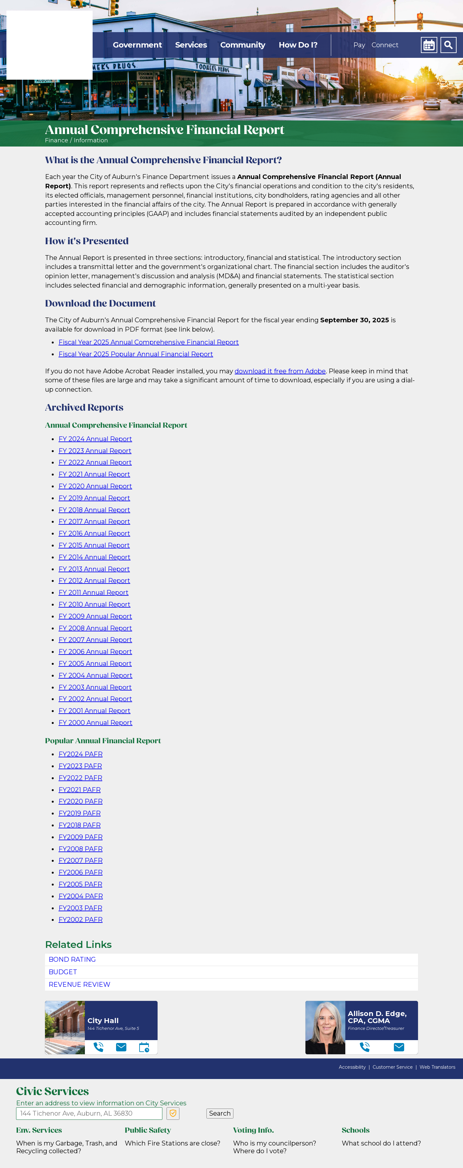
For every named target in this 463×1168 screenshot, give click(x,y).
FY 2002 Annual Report (95, 699)
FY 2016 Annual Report (94, 533)
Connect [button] (385, 45)
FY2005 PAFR (80, 884)
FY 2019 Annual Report (94, 498)
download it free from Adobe (280, 371)
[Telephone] (98, 1047)
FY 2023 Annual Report (95, 451)
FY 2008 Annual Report (95, 628)
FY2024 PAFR (81, 754)
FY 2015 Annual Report (94, 545)
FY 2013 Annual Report (94, 569)
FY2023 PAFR (80, 766)
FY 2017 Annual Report (94, 521)
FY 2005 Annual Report (95, 663)
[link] (49, 45)
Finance (56, 140)
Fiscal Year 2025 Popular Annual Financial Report (136, 354)
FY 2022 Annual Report (95, 462)
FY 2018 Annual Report (94, 510)
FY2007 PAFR (81, 860)
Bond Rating (72, 959)
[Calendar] (429, 45)
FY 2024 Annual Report (95, 439)
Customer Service (393, 1067)
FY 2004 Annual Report (95, 675)
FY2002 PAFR (81, 919)
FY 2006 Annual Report (95, 651)
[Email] (121, 1047)
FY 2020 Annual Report (95, 486)
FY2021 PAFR (80, 790)
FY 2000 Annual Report (95, 723)
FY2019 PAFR (80, 813)
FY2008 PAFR (81, 849)
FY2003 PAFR (80, 908)
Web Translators (437, 1067)
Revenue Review (79, 984)
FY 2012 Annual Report (94, 580)
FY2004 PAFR (81, 896)
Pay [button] (359, 45)
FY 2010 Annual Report (95, 604)
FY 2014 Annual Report (95, 557)
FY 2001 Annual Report (95, 711)
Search (220, 1113)
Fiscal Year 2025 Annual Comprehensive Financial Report (149, 342)
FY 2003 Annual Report (95, 687)
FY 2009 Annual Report (95, 616)
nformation (92, 140)
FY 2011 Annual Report (94, 592)
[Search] (448, 45)
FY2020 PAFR (81, 801)
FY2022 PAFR (80, 778)
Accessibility (352, 1067)
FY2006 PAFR (81, 872)
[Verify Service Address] (173, 1113)
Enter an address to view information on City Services (101, 1103)
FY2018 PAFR (80, 825)
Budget (63, 972)
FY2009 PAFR (81, 837)
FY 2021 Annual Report (94, 474)
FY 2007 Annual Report (95, 640)
